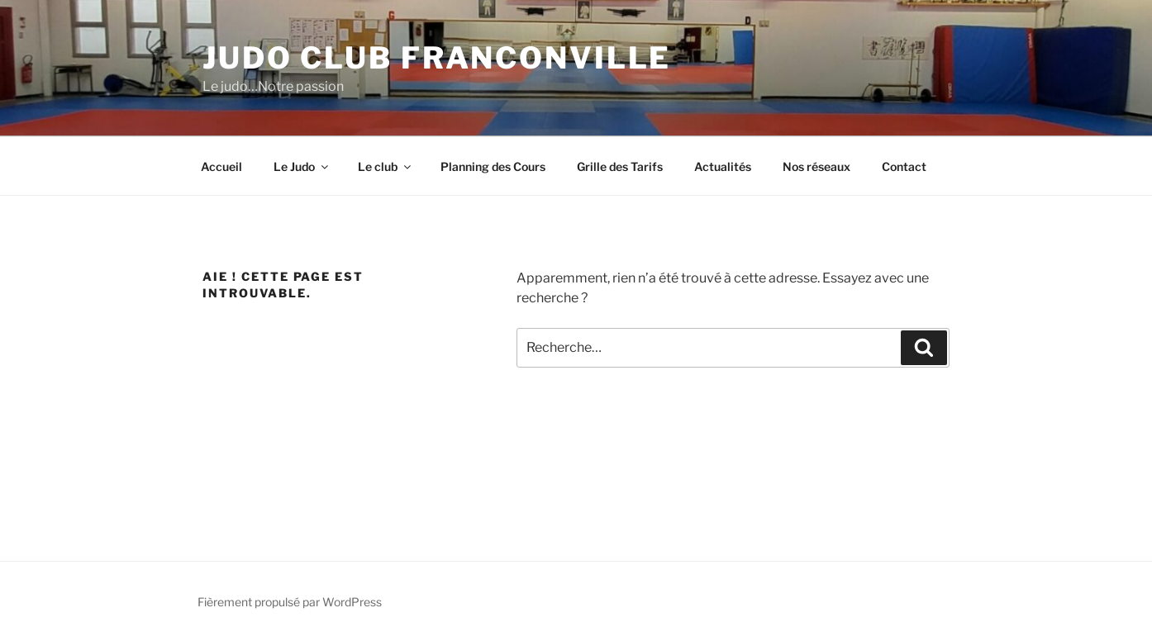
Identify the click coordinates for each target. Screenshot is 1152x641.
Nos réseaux (816, 166)
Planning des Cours (492, 166)
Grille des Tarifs (620, 166)
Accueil (221, 166)
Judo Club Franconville (436, 58)
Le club (385, 166)
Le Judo (302, 166)
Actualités (722, 166)
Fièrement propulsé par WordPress (290, 602)
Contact (904, 166)
